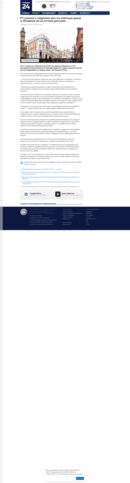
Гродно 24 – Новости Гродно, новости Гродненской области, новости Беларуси (26, 5)
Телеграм (89, 211)
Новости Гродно (68, 211)
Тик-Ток (88, 217)
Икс (87, 222)
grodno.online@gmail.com (45, 213)
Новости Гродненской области (72, 213)
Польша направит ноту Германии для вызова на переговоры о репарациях (50, 186)
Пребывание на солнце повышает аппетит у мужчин (42, 169)
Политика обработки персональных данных (43, 220)
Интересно (84, 13)
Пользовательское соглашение (39, 217)
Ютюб (88, 224)
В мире (73, 13)
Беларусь (62, 13)
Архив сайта (66, 224)
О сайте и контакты (36, 215)
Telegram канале (30, 164)
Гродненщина (48, 13)
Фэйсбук (89, 213)
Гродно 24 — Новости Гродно (23, 211)
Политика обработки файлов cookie (41, 222)
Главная (25, 13)
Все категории (67, 222)
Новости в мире (68, 217)
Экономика (38, 24)
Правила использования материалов (41, 224)
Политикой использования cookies (70, 474)
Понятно (80, 478)
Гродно (35, 13)
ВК (87, 220)
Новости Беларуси (68, 215)
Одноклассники (91, 218)
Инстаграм (89, 215)
